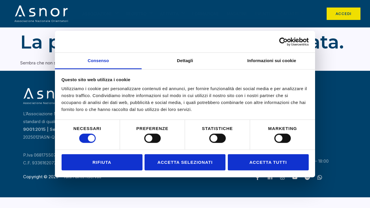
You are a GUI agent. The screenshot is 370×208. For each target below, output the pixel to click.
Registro (139, 13)
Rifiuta (101, 161)
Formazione (205, 13)
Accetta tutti (268, 161)
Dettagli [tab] (185, 60)
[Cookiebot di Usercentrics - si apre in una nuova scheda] (283, 41)
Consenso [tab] (98, 60)
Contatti (291, 13)
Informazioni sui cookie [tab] (271, 60)
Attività (172, 13)
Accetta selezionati (184, 161)
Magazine (237, 13)
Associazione (100, 13)
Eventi (262, 13)
